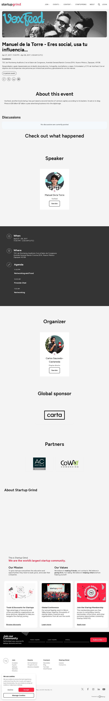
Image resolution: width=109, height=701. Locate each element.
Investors (15, 663)
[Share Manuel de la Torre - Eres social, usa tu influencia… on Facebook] (4, 79)
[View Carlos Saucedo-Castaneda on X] (54, 354)
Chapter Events (32, 665)
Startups (14, 667)
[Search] (99, 4)
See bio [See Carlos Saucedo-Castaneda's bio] (54, 370)
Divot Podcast (47, 669)
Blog (44, 665)
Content (67, 4)
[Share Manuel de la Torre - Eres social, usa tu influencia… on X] (9, 79)
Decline (10, 690)
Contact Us (62, 665)
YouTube (46, 667)
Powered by (98, 696)
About (92, 4)
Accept (26, 690)
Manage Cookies (18, 695)
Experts (14, 665)
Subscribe (97, 640)
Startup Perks (80, 4)
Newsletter (46, 663)
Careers (61, 663)
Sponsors (15, 669)
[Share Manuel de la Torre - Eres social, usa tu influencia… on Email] (18, 79)
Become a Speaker (33, 667)
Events (56, 4)
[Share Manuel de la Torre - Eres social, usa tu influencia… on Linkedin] (13, 79)
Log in (104, 4)
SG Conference (32, 663)
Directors (14, 671)
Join (46, 4)
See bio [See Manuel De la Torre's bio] (54, 204)
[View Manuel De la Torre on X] (54, 191)
